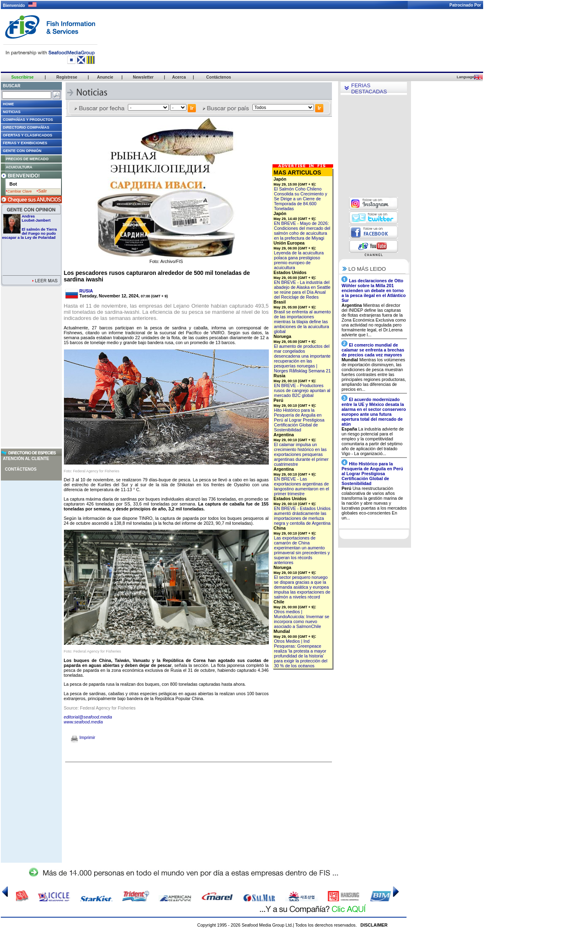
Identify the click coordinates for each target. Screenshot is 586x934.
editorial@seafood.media (88, 716)
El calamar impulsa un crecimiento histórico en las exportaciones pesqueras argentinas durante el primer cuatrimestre (301, 454)
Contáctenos (20, 469)
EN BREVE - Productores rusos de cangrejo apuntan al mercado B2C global (302, 390)
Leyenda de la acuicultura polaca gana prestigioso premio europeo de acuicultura (299, 260)
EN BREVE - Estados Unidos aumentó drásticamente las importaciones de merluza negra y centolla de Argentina (302, 516)
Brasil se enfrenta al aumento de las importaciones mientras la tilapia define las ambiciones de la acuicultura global (302, 321)
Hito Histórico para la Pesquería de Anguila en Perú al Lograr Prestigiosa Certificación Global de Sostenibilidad (299, 420)
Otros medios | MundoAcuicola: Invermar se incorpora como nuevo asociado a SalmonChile (301, 619)
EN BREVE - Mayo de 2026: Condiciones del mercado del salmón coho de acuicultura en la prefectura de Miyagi (302, 230)
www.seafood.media (83, 721)
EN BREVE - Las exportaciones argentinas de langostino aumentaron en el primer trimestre (301, 486)
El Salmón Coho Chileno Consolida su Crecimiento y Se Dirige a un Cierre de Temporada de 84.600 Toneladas (300, 198)
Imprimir (83, 737)
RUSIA (86, 290)
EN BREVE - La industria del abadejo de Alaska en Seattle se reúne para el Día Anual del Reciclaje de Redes (302, 289)
